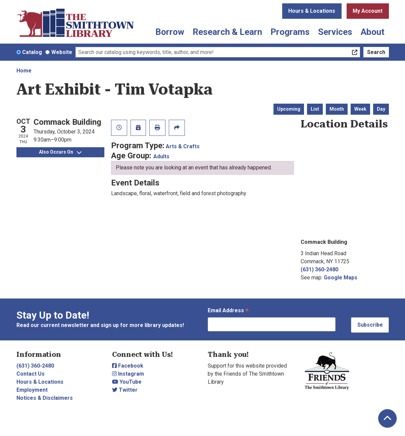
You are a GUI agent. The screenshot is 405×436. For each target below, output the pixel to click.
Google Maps (340, 277)
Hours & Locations (311, 11)
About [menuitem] (373, 32)
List (315, 109)
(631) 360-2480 (319, 269)
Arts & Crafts (183, 146)
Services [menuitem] (335, 32)
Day (381, 109)
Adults (161, 156)
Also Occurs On (60, 152)
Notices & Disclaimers (44, 398)
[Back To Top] (387, 418)
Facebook (127, 366)
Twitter (125, 390)
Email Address (228, 311)
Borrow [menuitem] (169, 32)
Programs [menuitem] (290, 32)
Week (360, 109)
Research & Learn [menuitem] (227, 32)
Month (337, 109)
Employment (32, 390)
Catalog (32, 52)
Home (24, 70)
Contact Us (30, 374)
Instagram (128, 374)
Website (61, 52)
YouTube (127, 382)
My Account (368, 11)
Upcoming (288, 109)
